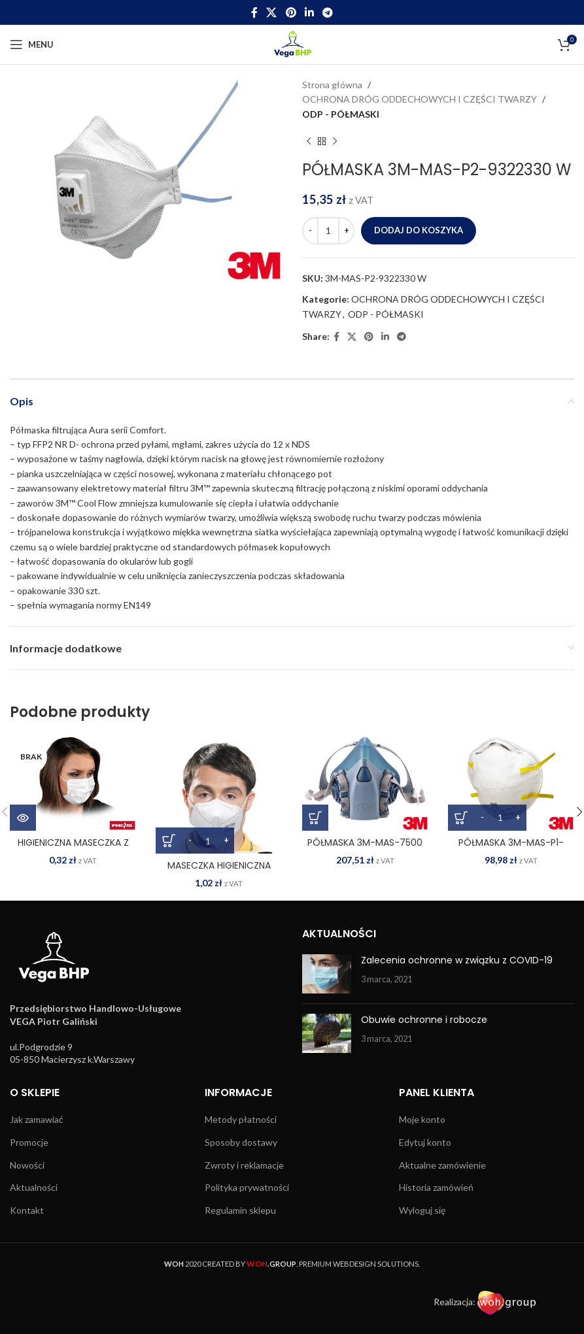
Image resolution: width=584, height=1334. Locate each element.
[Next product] (334, 141)
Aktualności (34, 1187)
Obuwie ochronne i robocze (424, 1019)
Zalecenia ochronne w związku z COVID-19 (457, 960)
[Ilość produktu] (328, 230)
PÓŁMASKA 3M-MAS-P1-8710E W (511, 849)
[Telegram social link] (327, 12)
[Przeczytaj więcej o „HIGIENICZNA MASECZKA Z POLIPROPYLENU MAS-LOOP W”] (23, 818)
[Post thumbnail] (326, 973)
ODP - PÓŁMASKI (340, 114)
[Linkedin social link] (309, 12)
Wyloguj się (422, 1210)
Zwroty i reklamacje (244, 1165)
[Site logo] (292, 43)
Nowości (27, 1165)
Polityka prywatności (247, 1187)
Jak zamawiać (36, 1119)
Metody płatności (241, 1119)
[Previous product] (308, 141)
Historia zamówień (436, 1187)
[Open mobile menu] (31, 44)
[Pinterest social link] (290, 12)
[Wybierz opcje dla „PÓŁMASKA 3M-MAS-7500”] (315, 818)
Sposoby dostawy (241, 1142)
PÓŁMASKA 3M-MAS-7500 (364, 842)
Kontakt (27, 1210)
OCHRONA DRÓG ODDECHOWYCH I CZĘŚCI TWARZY (419, 99)
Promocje (29, 1142)
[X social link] (271, 12)
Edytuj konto (425, 1142)
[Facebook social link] (254, 12)
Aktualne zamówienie (442, 1165)
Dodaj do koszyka (418, 230)
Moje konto (422, 1119)
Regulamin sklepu (240, 1210)
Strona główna (332, 84)
